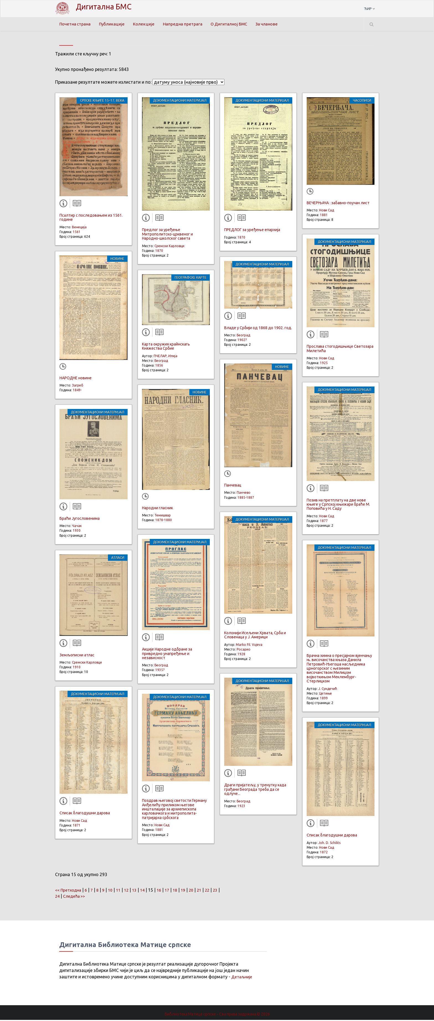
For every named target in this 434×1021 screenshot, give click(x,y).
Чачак (77, 527)
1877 (324, 522)
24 (68, 897)
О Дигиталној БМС (234, 24)
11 (123, 891)
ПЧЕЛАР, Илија (165, 357)
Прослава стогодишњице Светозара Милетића (340, 350)
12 (132, 891)
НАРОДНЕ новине (76, 379)
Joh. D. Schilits (329, 844)
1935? (159, 671)
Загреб (77, 386)
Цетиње (325, 694)
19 (192, 891)
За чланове (274, 24)
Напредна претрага (186, 24)
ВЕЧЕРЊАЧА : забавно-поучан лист (338, 204)
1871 (77, 826)
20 (200, 891)
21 (209, 891)
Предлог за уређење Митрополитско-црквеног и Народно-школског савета (167, 235)
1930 (77, 532)
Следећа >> (87, 897)
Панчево (243, 494)
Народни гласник (157, 509)
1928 (241, 655)
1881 (159, 831)
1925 (324, 364)
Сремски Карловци (87, 664)
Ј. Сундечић (327, 690)
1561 (77, 233)
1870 (159, 252)
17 (174, 891)
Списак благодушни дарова (85, 814)
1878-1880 (163, 521)
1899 (324, 699)
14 (149, 891)
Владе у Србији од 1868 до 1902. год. (258, 329)
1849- (77, 391)
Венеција (79, 228)
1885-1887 (245, 498)
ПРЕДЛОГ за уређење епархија (252, 231)
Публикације (114, 24)
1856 (159, 367)
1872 (324, 853)
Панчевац (232, 486)
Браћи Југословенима (80, 520)
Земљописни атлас (77, 656)
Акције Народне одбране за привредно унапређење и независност (167, 654)
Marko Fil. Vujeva (249, 646)
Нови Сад (79, 821)
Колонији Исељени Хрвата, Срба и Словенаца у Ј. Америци (255, 636)
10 (114, 891)
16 (166, 891)
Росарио (243, 650)
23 (60, 897)
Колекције (146, 24)
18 (183, 891)
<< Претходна (69, 891)
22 (217, 891)
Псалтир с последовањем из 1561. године (91, 218)
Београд (161, 362)
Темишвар (162, 516)
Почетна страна (76, 24)
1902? (242, 341)
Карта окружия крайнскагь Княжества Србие (166, 347)
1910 (77, 668)
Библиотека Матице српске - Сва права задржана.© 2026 (217, 1015)
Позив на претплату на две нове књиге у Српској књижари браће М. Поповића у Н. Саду (338, 505)
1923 (241, 807)
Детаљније (242, 978)
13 (140, 891)
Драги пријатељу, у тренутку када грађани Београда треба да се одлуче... (255, 790)
